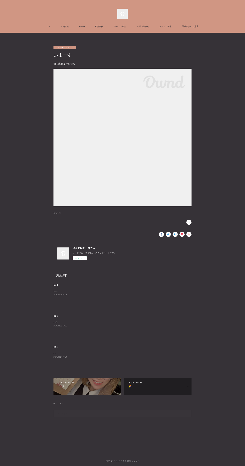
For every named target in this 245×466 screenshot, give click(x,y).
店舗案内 (99, 26)
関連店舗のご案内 (190, 26)
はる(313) (57, 213)
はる (55, 284)
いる (55, 322)
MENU (82, 26)
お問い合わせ (142, 26)
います (56, 291)
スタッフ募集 (165, 26)
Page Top (122, 447)
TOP (48, 26)
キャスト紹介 (120, 26)
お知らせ (65, 26)
